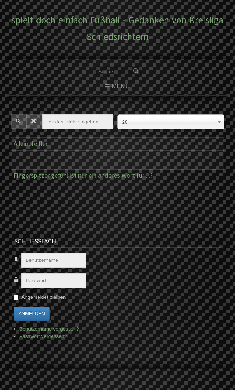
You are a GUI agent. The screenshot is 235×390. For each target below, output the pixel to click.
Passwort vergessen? (43, 336)
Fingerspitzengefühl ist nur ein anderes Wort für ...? (83, 175)
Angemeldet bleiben (43, 297)
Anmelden (31, 313)
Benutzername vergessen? (49, 329)
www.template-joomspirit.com (233, 368)
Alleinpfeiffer (31, 144)
